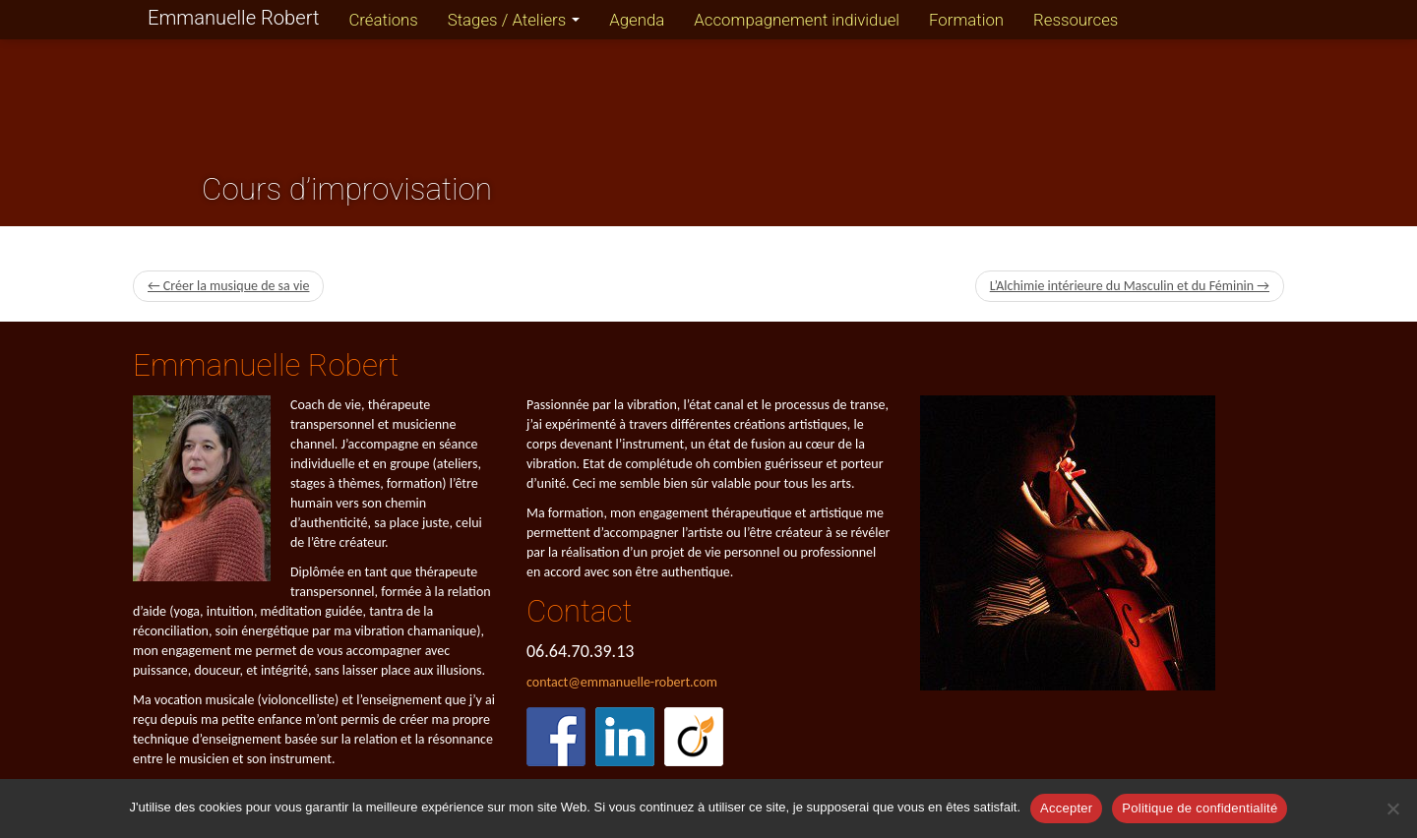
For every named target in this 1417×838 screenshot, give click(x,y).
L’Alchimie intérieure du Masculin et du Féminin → (1129, 285)
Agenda (636, 20)
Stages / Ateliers (514, 20)
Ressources (1075, 20)
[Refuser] (1392, 808)
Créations (382, 20)
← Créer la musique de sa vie (228, 285)
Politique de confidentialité (1199, 808)
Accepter (1066, 808)
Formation (966, 20)
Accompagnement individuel (796, 20)
